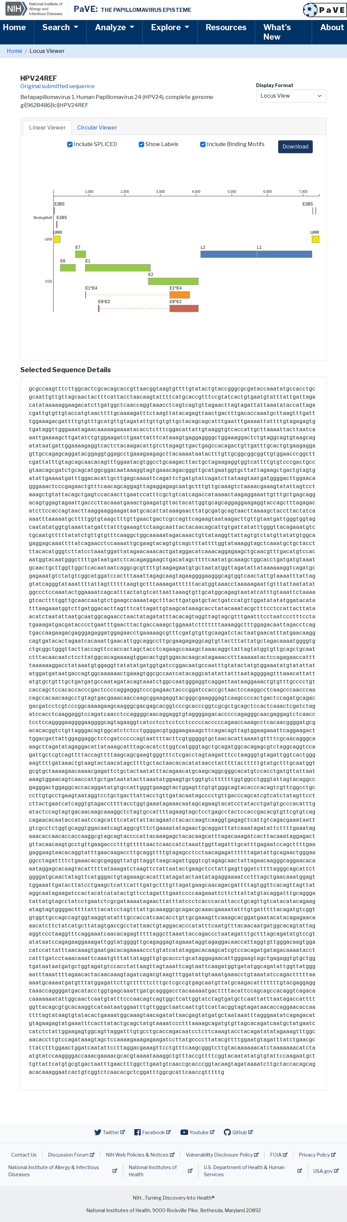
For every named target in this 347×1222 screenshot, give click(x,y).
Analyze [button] (111, 27)
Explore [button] (166, 27)
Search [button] (57, 27)
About (332, 27)
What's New (277, 32)
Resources (226, 27)
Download (295, 146)
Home (14, 27)
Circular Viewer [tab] (97, 127)
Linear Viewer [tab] (47, 127)
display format (274, 85)
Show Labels (162, 144)
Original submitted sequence (57, 86)
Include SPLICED (95, 144)
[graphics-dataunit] (54, 210)
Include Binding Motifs (236, 144)
